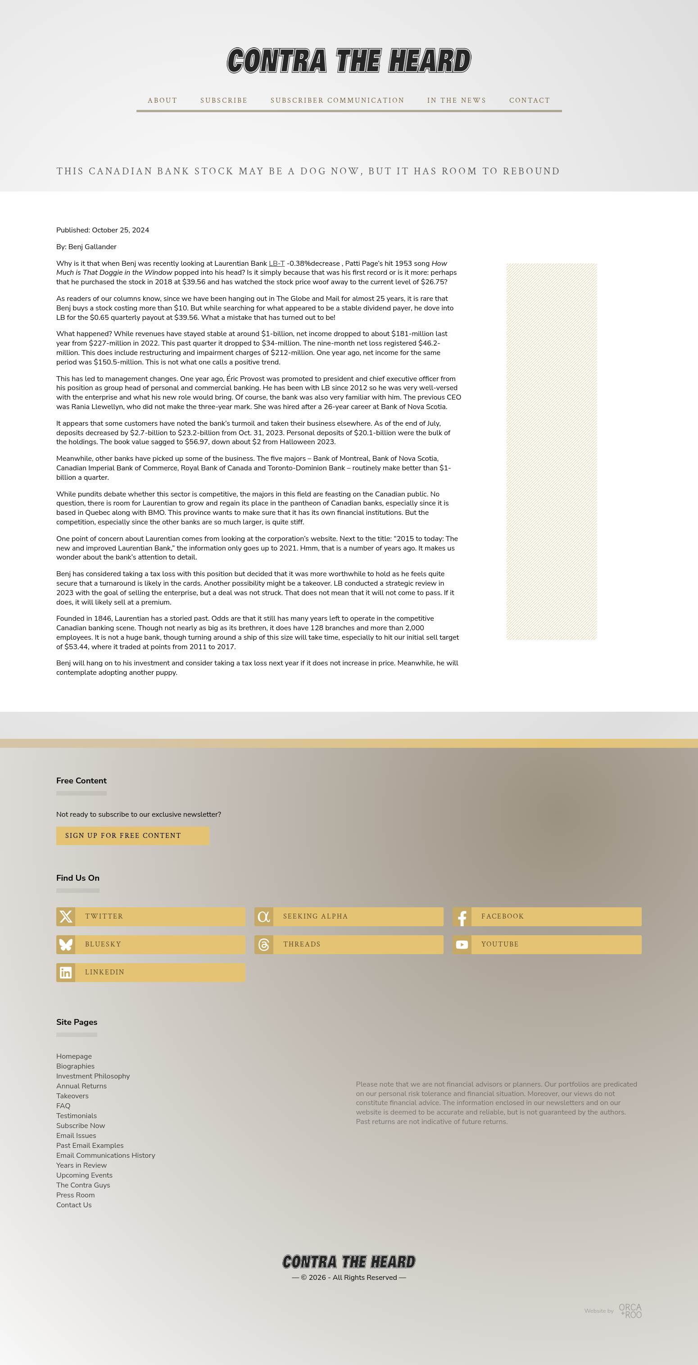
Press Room (75, 1195)
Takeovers (72, 1096)
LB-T (277, 263)
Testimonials (76, 1116)
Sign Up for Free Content (123, 836)
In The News (457, 100)
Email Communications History (105, 1155)
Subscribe (224, 100)
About (163, 100)
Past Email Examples (90, 1146)
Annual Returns (81, 1086)
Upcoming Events (84, 1175)
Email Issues (76, 1136)
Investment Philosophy (93, 1076)
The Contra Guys (83, 1185)
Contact (530, 100)
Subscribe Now (80, 1126)
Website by (613, 1311)
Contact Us (74, 1205)
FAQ (63, 1106)
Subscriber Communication (338, 100)
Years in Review (81, 1165)
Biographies (75, 1066)
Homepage (74, 1056)
